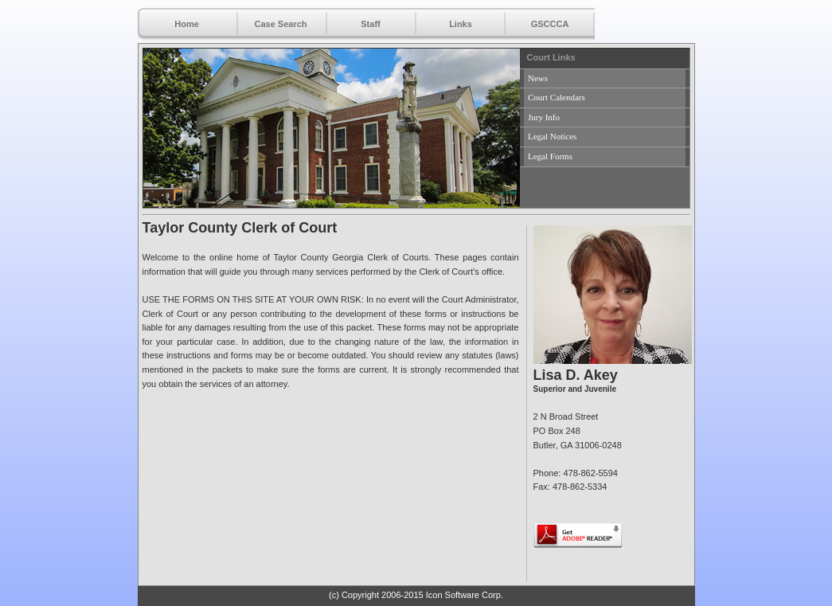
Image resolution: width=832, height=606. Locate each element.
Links (460, 24)
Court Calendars (556, 97)
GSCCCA (550, 24)
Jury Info (544, 117)
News (538, 78)
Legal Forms (550, 156)
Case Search (280, 24)
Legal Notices (552, 136)
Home (186, 24)
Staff (370, 24)
